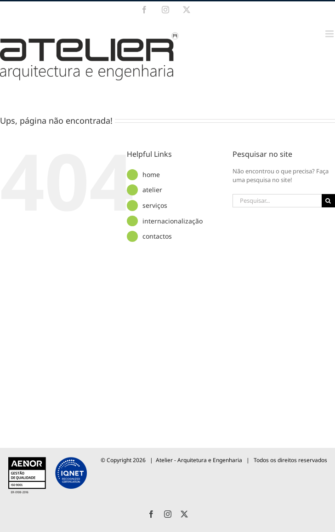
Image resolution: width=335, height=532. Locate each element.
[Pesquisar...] (277, 200)
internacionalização (172, 221)
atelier (152, 189)
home (151, 174)
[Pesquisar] (328, 200)
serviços (154, 205)
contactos (157, 236)
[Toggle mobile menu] (330, 34)
